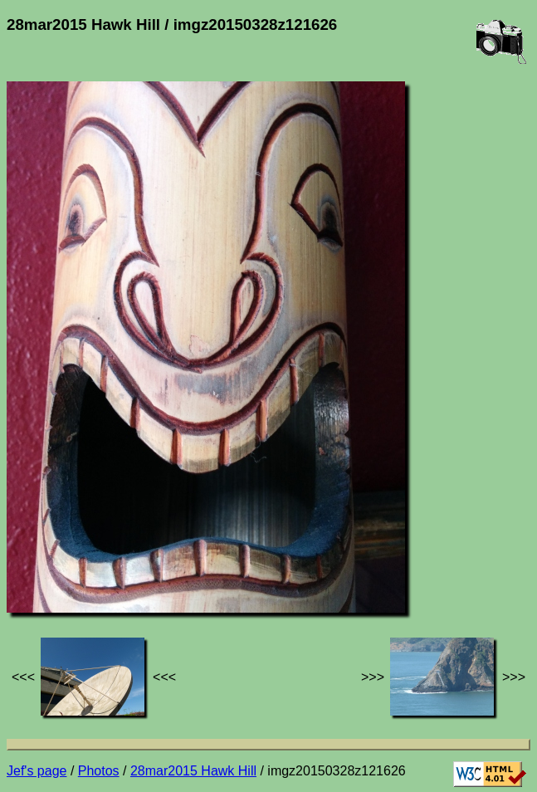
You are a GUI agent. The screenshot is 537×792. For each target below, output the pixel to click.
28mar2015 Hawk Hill (193, 771)
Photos (99, 771)
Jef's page (36, 771)
